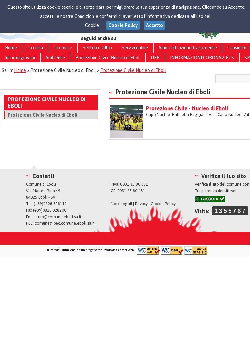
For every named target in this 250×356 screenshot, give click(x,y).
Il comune (62, 47)
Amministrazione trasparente (187, 47)
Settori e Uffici (97, 47)
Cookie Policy (163, 203)
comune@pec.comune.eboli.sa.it (64, 223)
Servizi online (135, 47)
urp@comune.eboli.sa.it (59, 216)
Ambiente (55, 57)
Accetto (154, 25)
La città (35, 47)
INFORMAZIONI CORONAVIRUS (202, 57)
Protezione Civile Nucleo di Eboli (108, 57)
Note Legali (121, 203)
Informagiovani (20, 57)
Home (11, 47)
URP (155, 57)
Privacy (141, 203)
